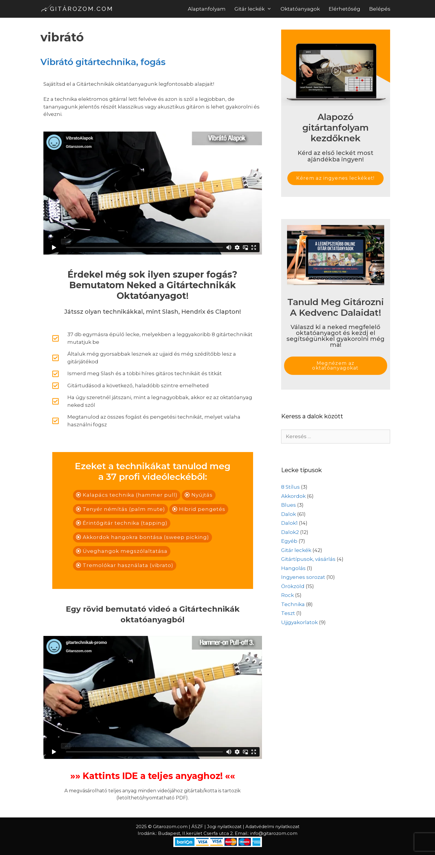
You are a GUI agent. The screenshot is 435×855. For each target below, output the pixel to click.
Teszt (288, 613)
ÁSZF (197, 826)
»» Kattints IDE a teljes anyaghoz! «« (152, 775)
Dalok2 (290, 532)
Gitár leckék (255, 9)
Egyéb (289, 541)
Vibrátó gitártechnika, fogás (103, 61)
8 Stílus (290, 487)
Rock (287, 595)
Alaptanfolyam (207, 9)
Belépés (379, 9)
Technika (293, 604)
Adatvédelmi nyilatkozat (272, 826)
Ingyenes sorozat (303, 577)
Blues (288, 505)
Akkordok (293, 496)
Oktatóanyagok (300, 9)
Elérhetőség (344, 9)
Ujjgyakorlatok (299, 622)
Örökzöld (292, 586)
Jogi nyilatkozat (224, 826)
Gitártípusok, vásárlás (308, 559)
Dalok (288, 514)
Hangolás (293, 568)
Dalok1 (289, 523)
